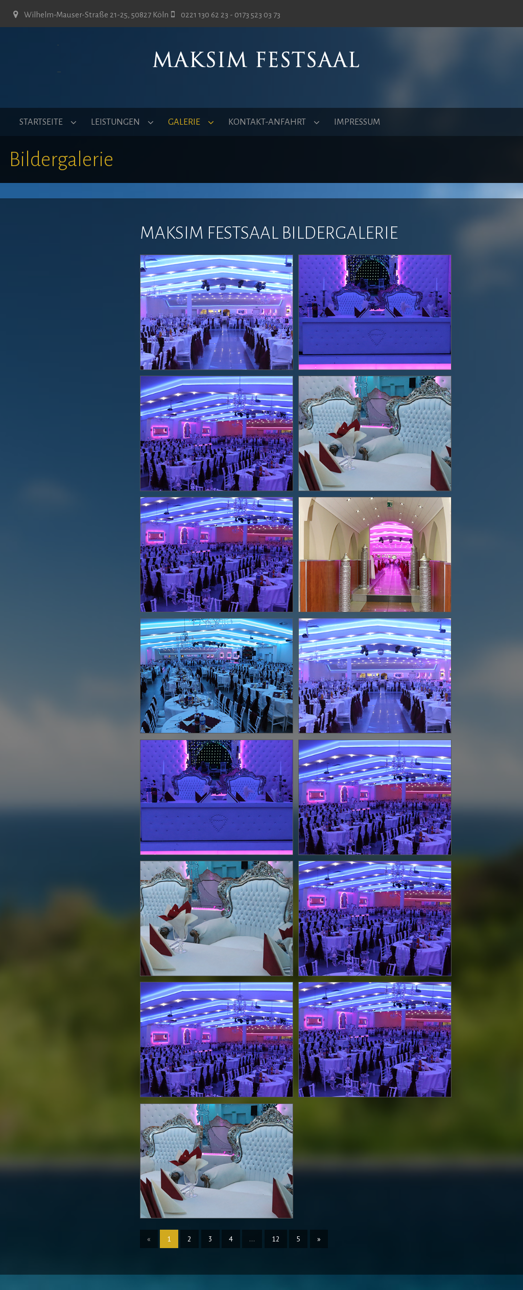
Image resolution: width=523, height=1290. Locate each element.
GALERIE (184, 122)
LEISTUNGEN (115, 122)
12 (276, 1238)
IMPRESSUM (357, 122)
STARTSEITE (41, 122)
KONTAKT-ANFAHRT (267, 122)
